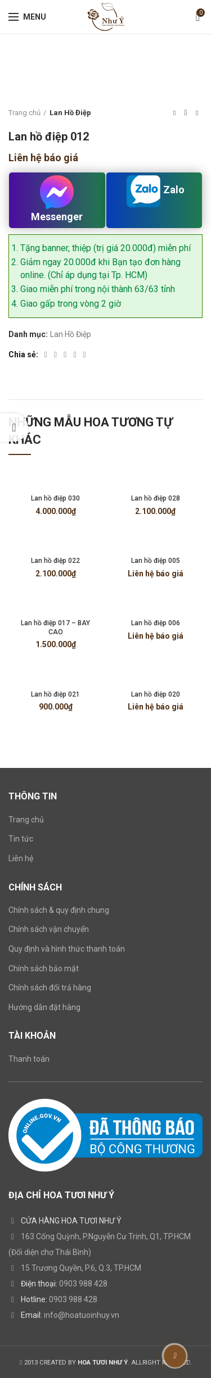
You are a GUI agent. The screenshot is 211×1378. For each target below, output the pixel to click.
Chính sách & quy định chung (58, 910)
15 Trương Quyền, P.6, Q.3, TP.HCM (81, 1267)
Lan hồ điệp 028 (155, 498)
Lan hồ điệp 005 (155, 561)
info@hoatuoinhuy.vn (81, 1315)
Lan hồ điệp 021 (55, 694)
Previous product (174, 113)
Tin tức (20, 838)
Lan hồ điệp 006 (155, 623)
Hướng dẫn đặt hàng (44, 1007)
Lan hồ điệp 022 (55, 561)
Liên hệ (20, 858)
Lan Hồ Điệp (70, 112)
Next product (197, 113)
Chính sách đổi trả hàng (49, 987)
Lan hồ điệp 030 (55, 498)
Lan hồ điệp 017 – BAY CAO (55, 627)
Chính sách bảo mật (43, 968)
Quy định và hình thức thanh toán (66, 948)
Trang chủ (24, 112)
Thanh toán (29, 1058)
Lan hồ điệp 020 (155, 694)
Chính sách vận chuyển (48, 929)
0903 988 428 (83, 1283)
